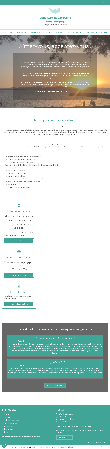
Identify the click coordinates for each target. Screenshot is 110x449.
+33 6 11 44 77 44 (19, 268)
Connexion (104, 447)
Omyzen (53, 447)
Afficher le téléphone (63, 422)
